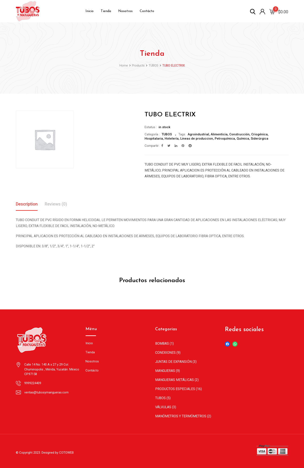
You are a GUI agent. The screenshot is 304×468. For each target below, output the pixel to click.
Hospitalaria (154, 138)
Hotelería (172, 138)
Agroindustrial (198, 134)
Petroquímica (225, 138)
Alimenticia (219, 134)
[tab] (27, 204)
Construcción (239, 134)
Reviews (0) (56, 204)
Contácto (147, 11)
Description (27, 204)
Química (243, 138)
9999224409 (32, 383)
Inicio (90, 11)
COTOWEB (66, 452)
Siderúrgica (259, 138)
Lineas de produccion (196, 138)
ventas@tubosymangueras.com (46, 392)
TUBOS (167, 134)
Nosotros (125, 11)
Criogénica (259, 134)
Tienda (106, 11)
